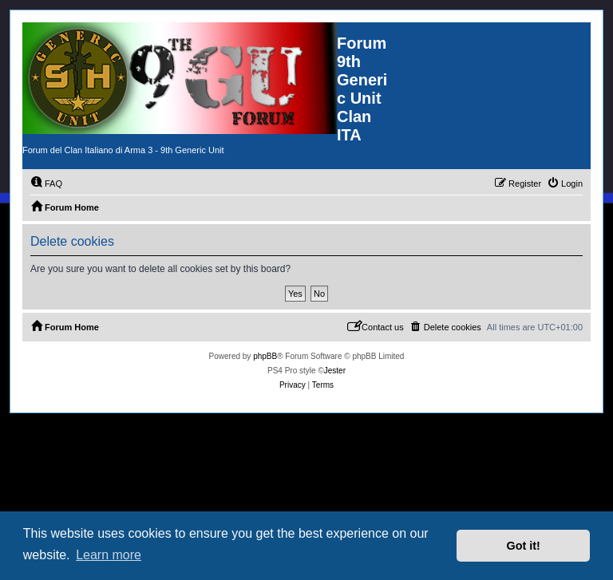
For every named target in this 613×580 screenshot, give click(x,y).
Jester (335, 370)
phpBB (265, 356)
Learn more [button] (108, 555)
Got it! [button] (523, 545)
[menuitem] (46, 183)
